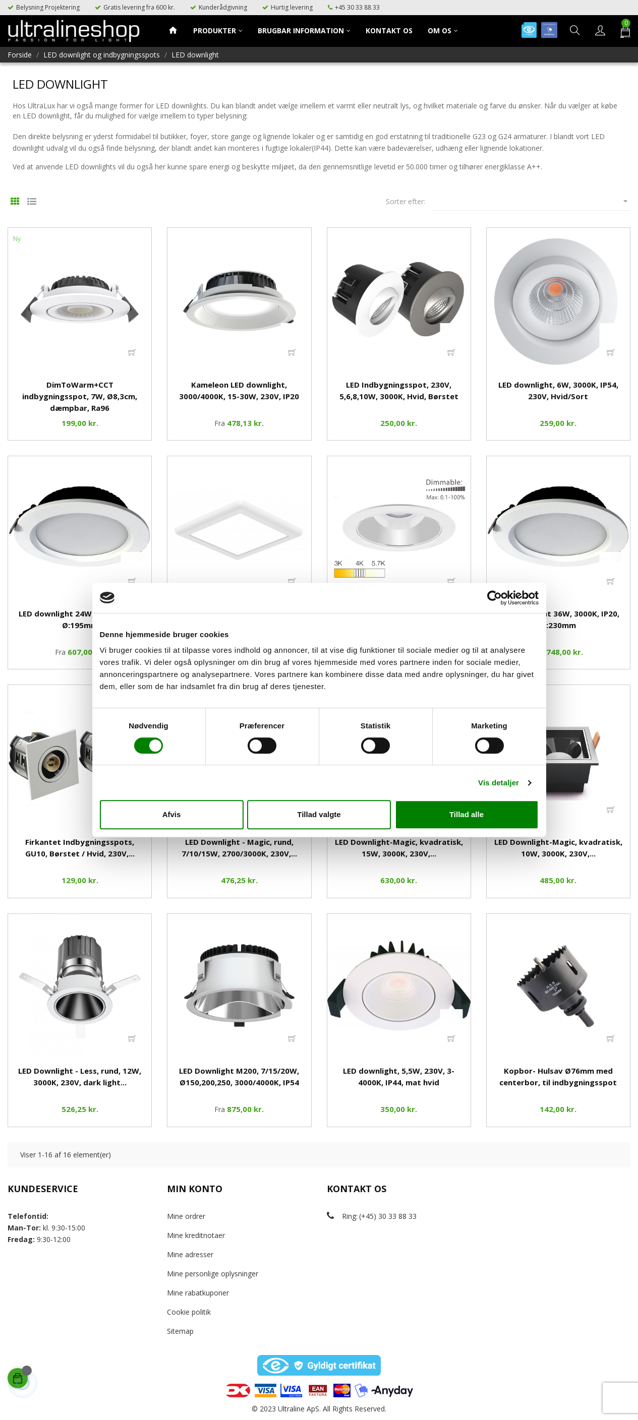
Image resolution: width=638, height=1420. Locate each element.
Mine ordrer (186, 1216)
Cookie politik (189, 1312)
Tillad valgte (318, 814)
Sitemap (180, 1331)
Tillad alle (466, 814)
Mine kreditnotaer (196, 1235)
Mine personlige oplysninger (212, 1273)
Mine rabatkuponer (198, 1293)
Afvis (171, 814)
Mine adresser (190, 1254)
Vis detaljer (498, 782)
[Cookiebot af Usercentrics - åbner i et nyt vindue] (494, 597)
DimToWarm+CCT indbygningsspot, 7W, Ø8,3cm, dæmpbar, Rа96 (79, 396)
